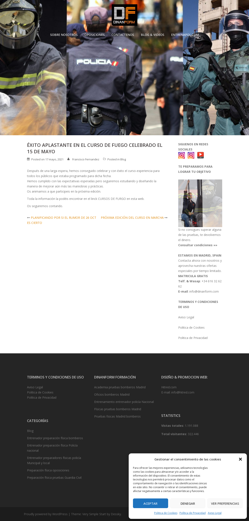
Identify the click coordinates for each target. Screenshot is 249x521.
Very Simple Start (94, 514)
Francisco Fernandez (85, 159)
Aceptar (150, 503)
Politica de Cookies (165, 513)
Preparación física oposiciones (48, 470)
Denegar (188, 503)
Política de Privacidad (193, 513)
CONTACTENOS (123, 35)
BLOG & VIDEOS (152, 35)
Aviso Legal (215, 513)
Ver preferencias (225, 503)
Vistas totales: (173, 426)
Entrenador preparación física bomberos (55, 438)
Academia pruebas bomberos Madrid (120, 387)
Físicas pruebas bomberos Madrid (117, 409)
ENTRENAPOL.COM (185, 35)
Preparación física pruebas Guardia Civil (54, 477)
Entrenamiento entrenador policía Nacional (124, 402)
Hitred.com (169, 387)
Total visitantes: (174, 434)
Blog (123, 159)
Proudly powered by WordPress (46, 514)
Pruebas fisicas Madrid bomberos (117, 416)
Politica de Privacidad (193, 338)
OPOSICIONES (95, 35)
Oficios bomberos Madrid (112, 394)
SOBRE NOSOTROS (64, 35)
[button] (240, 459)
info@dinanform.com (204, 291)
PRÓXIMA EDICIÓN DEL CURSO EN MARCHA (132, 218)
